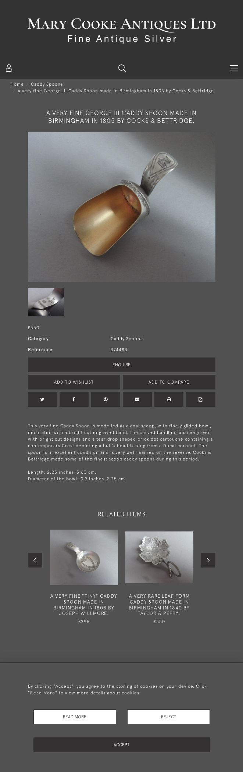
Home (17, 84)
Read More (74, 716)
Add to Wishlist (74, 382)
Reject (168, 716)
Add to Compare (169, 382)
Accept (121, 744)
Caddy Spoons (47, 84)
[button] (122, 68)
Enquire (121, 364)
